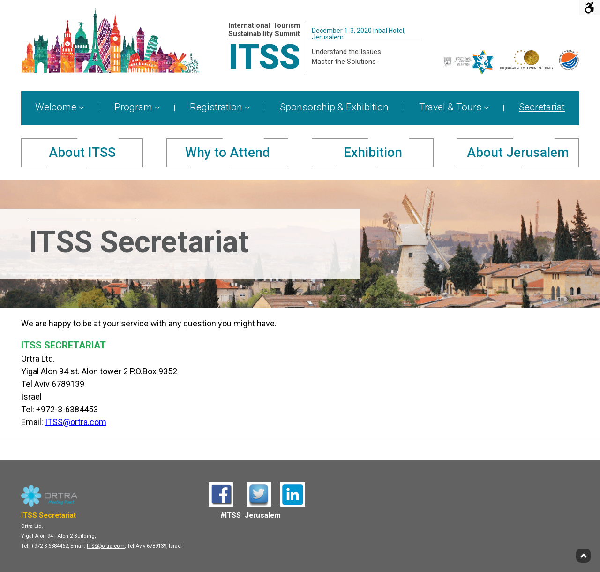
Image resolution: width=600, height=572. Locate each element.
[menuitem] (59, 108)
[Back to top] (583, 556)
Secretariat (542, 107)
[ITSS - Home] (110, 70)
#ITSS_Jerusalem (250, 515)
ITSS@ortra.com (75, 422)
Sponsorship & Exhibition (334, 107)
